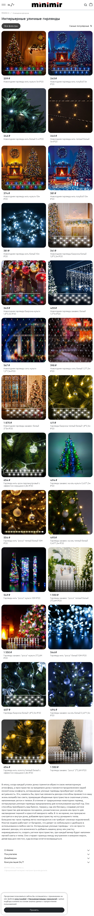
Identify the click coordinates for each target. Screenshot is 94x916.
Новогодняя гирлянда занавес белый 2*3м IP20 (21, 427)
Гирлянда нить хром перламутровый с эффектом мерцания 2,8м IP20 (22, 484)
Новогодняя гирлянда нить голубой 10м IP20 (69, 197)
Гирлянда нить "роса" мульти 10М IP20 (22, 598)
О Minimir (8, 850)
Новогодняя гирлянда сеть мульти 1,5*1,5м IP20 (20, 370)
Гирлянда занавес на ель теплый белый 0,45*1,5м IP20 (69, 542)
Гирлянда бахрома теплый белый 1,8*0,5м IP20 (70, 427)
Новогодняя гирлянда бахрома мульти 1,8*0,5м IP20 (22, 312)
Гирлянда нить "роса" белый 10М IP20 (68, 656)
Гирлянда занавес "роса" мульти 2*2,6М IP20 (23, 657)
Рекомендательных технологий (43, 899)
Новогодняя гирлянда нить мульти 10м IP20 (22, 197)
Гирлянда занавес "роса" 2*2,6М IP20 (68, 770)
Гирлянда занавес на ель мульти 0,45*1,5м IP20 (70, 484)
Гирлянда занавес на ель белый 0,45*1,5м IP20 (70, 714)
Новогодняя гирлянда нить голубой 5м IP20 (68, 83)
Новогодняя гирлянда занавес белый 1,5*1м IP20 (68, 312)
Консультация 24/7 (14, 862)
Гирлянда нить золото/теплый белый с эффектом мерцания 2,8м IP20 (22, 771)
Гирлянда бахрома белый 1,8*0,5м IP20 (22, 713)
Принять (34, 910)
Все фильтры (11, 26)
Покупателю (10, 854)
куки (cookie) (21, 899)
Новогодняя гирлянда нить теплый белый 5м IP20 (69, 140)
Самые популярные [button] (80, 26)
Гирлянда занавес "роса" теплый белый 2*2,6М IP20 (69, 599)
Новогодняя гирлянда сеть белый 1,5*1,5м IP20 (70, 370)
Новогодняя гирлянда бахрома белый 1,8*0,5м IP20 (68, 255)
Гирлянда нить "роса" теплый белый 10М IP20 (23, 542)
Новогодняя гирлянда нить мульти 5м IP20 (23, 82)
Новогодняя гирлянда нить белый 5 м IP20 (24, 139)
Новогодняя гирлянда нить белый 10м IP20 (21, 255)
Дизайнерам (10, 858)
